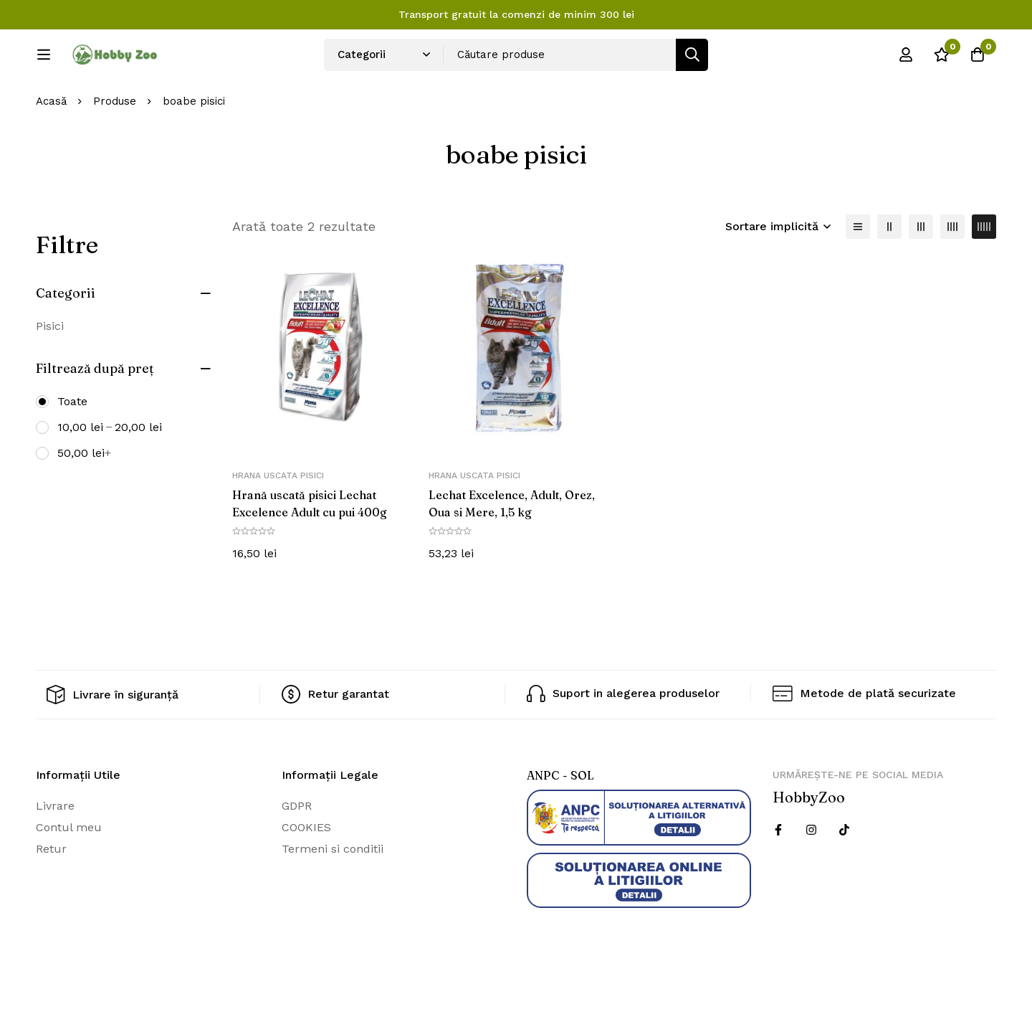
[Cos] (977, 59)
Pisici (50, 373)
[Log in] (906, 59)
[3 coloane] (921, 274)
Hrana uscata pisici (278, 524)
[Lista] (858, 274)
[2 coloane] (889, 274)
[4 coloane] (952, 274)
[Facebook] (778, 877)
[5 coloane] (984, 274)
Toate (72, 448)
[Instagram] (811, 877)
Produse (114, 149)
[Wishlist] (942, 59)
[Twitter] (844, 877)
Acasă (51, 149)
